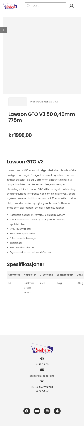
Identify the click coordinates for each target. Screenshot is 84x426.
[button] (3, 30)
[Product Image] (42, 55)
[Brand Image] (17, 101)
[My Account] (71, 6)
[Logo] (10, 6)
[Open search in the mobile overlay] (45, 5)
